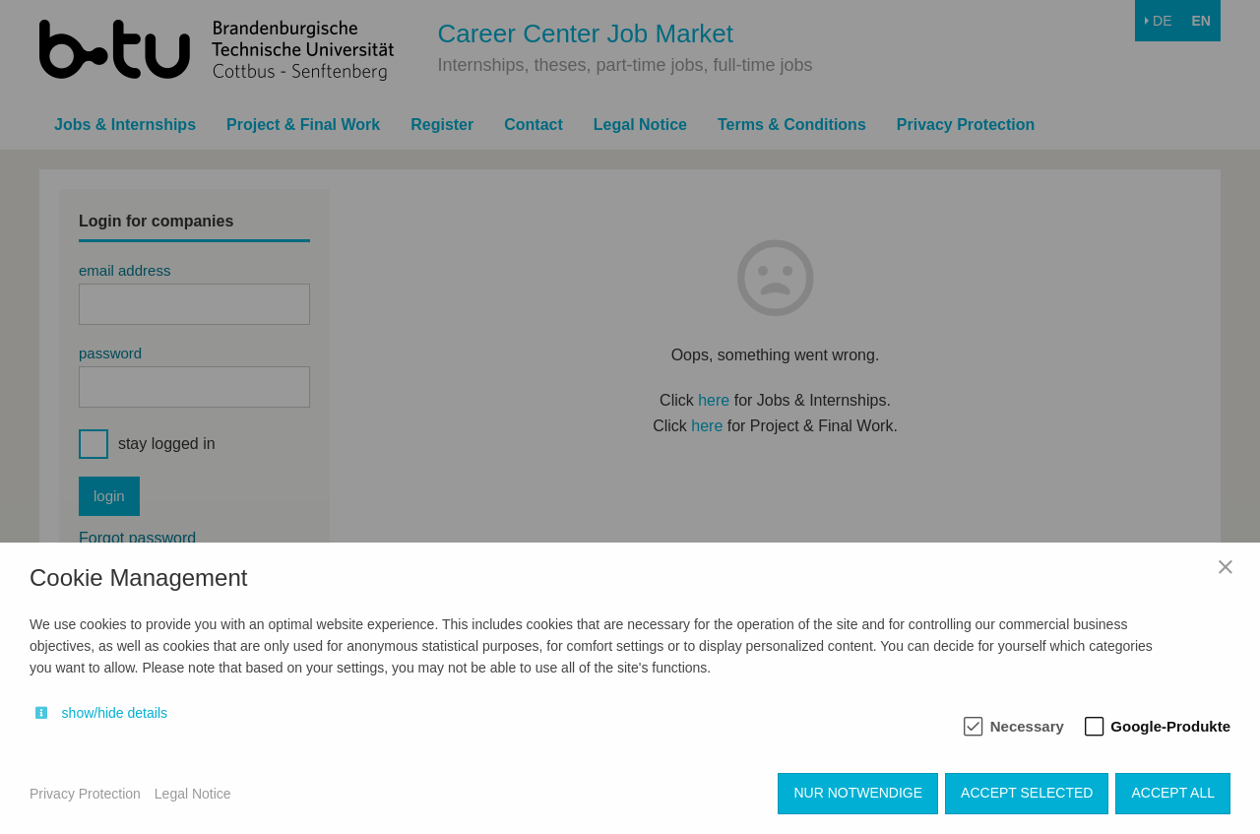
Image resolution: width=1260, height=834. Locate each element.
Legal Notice (193, 794)
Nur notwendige (857, 793)
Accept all (1173, 793)
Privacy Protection (85, 794)
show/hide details (114, 713)
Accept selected (1027, 793)
